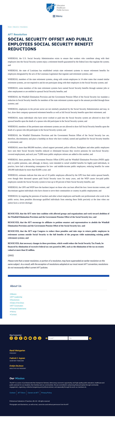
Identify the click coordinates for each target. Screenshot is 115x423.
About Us (18, 27)
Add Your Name (90, 345)
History (15, 318)
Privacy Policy (46, 399)
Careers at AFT (33, 399)
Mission (15, 301)
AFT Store (21, 399)
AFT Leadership (18, 304)
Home (12, 27)
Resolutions (26, 27)
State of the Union (19, 309)
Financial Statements (20, 315)
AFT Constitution (19, 312)
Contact (16, 321)
